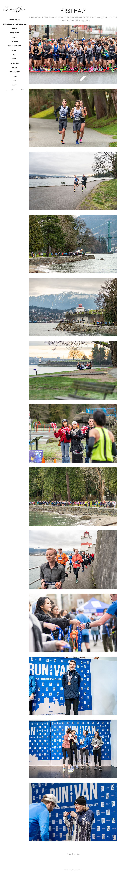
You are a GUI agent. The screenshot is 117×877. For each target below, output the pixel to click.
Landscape (14, 33)
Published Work (14, 46)
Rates (15, 80)
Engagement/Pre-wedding (14, 24)
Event (14, 28)
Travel (14, 59)
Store (14, 68)
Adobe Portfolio (77, 870)
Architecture (14, 20)
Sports (14, 50)
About (14, 76)
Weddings (14, 63)
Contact (14, 85)
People (14, 37)
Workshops (15, 72)
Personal (15, 41)
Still (14, 55)
